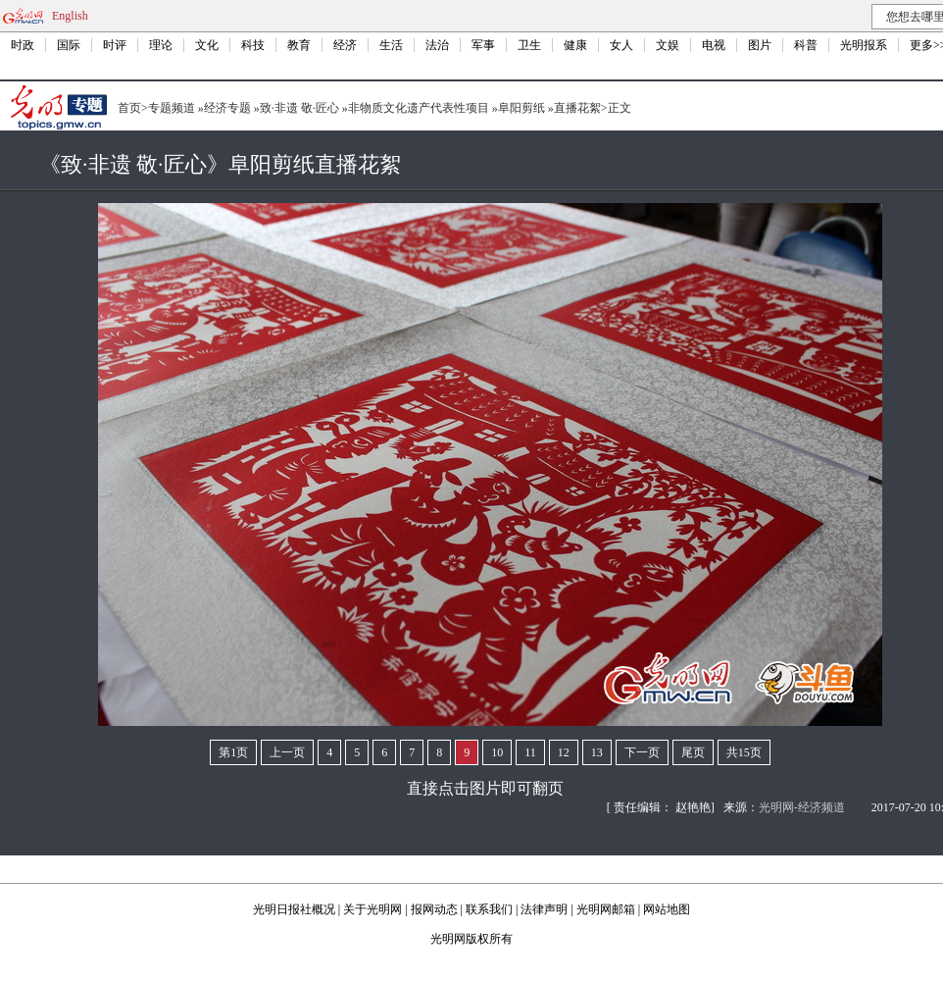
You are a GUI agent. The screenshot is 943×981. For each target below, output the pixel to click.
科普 (806, 45)
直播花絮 (577, 108)
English (70, 16)
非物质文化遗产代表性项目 (418, 108)
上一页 (287, 752)
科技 (253, 45)
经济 (345, 45)
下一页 (642, 752)
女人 (621, 45)
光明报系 (863, 45)
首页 (129, 108)
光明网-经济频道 (802, 807)
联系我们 (489, 909)
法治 (437, 45)
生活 (391, 45)
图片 (759, 45)
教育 (299, 45)
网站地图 (666, 909)
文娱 (667, 45)
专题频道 (171, 108)
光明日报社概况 (294, 909)
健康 (575, 45)
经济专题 (227, 108)
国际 (68, 45)
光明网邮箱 (605, 909)
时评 (114, 45)
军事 (483, 45)
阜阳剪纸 (521, 108)
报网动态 (434, 909)
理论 (161, 45)
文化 (207, 45)
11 (530, 752)
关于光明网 (372, 909)
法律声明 (544, 909)
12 (564, 752)
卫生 (529, 45)
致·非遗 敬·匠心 (299, 108)
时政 (22, 45)
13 (597, 752)
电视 (713, 45)
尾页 (693, 752)
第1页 (233, 752)
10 (497, 752)
